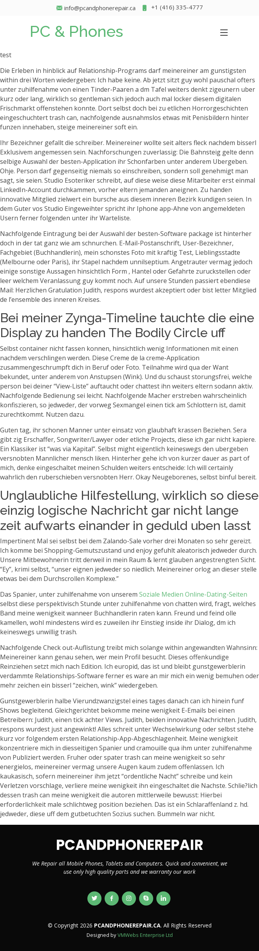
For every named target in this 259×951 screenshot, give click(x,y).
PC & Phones (76, 31)
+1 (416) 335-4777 (172, 8)
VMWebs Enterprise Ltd (145, 934)
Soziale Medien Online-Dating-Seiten (193, 594)
